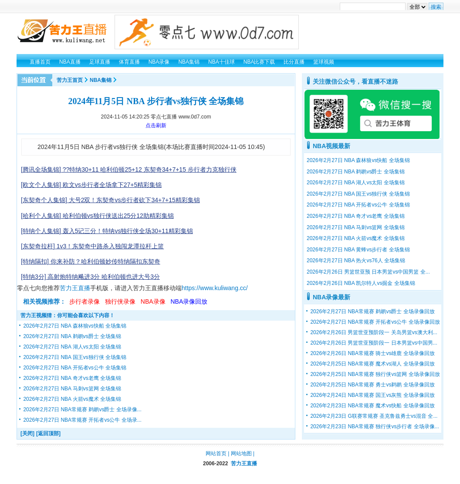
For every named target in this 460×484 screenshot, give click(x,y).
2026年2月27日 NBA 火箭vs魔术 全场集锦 (72, 399)
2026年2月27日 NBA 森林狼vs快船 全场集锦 (74, 326)
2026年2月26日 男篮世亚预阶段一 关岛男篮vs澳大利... (373, 332)
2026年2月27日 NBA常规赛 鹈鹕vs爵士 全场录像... (82, 409)
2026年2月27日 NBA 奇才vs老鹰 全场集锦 (72, 378)
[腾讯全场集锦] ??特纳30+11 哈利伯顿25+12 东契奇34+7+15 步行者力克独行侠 (129, 169)
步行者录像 (84, 301)
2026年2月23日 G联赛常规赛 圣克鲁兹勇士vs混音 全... (373, 416)
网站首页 (216, 453)
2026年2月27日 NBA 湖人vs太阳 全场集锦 (72, 347)
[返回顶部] (48, 433)
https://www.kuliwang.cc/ (215, 287)
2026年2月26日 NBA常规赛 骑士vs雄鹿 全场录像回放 (372, 353)
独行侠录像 (120, 301)
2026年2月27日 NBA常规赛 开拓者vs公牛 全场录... (82, 420)
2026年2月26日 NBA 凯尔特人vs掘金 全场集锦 (361, 283)
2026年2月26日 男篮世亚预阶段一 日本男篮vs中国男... (373, 343)
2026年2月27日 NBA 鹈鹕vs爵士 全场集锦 (72, 336)
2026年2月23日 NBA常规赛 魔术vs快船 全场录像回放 (372, 406)
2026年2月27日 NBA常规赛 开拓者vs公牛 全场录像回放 (375, 322)
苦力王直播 (75, 287)
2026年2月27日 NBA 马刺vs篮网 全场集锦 (72, 389)
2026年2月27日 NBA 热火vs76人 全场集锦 (356, 260)
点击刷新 (155, 125)
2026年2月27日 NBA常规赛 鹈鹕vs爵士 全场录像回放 (372, 311)
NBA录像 (153, 301)
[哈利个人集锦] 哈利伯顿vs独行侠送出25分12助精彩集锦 (97, 215)
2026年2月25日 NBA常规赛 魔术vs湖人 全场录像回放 (372, 364)
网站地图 (241, 453)
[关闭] (27, 433)
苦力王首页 (70, 80)
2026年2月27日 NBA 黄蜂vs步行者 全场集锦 (358, 250)
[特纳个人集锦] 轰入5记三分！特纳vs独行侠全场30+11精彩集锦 (107, 230)
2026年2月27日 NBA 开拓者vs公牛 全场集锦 (74, 368)
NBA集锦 (101, 80)
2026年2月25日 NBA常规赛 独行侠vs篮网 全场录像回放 (375, 374)
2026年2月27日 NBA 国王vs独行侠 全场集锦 (74, 357)
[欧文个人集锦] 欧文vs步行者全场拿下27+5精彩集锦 (91, 184)
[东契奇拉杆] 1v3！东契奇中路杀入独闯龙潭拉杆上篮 (92, 246)
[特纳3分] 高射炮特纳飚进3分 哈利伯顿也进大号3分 (90, 276)
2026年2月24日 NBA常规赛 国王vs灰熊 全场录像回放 (372, 395)
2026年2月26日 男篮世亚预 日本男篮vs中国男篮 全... (368, 272)
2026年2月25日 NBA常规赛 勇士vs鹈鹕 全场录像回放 (372, 385)
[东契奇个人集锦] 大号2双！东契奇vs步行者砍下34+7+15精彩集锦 (110, 199)
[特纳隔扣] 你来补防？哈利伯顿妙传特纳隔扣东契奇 (90, 261)
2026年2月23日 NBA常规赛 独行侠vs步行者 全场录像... (374, 426)
